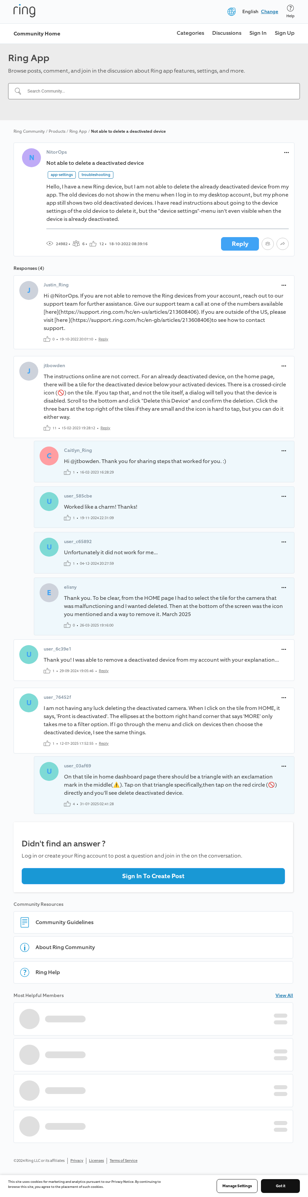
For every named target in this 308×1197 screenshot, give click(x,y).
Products (57, 131)
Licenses (96, 1160)
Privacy (76, 1160)
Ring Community (29, 131)
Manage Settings (237, 1186)
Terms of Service (123, 1160)
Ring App (78, 131)
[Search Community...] (158, 91)
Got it (280, 1186)
